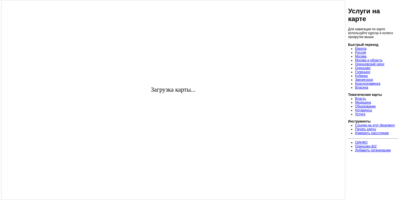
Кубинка (361, 76)
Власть (360, 99)
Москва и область (369, 60)
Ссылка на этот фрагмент (375, 125)
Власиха (361, 87)
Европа (360, 49)
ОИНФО (361, 142)
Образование (365, 106)
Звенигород (364, 80)
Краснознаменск (367, 84)
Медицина (363, 102)
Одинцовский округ (370, 64)
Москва (360, 56)
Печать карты (365, 129)
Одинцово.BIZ (366, 146)
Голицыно (362, 72)
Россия (360, 52)
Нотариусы (363, 110)
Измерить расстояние (372, 133)
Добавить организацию (373, 150)
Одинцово (363, 68)
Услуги (360, 114)
